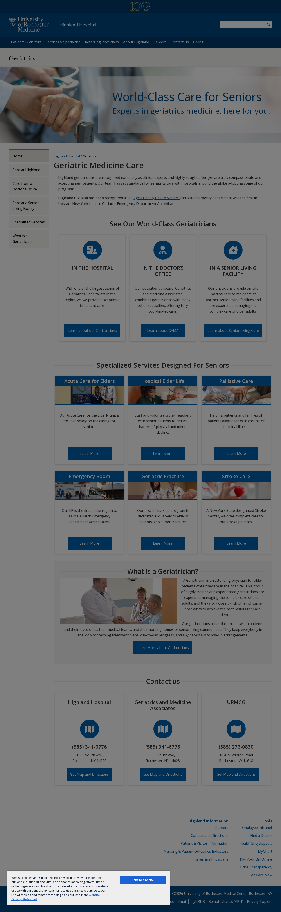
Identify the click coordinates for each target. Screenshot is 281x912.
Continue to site (143, 880)
